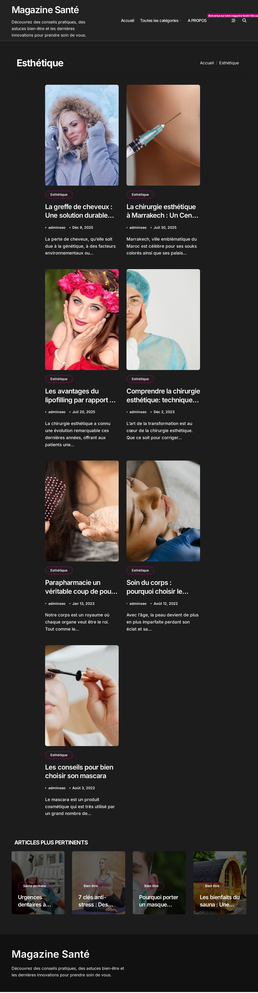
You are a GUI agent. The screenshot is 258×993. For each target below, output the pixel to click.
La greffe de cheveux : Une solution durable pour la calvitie (79, 216)
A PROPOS (199, 18)
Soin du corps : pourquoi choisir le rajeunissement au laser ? (155, 596)
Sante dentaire (34, 887)
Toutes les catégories (160, 20)
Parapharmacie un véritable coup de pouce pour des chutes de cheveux (80, 596)
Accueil (127, 20)
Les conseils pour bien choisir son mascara (79, 772)
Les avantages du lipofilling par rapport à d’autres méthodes (79, 400)
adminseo (57, 227)
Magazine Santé (45, 9)
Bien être (91, 887)
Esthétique (59, 194)
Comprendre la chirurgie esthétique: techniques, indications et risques (162, 404)
